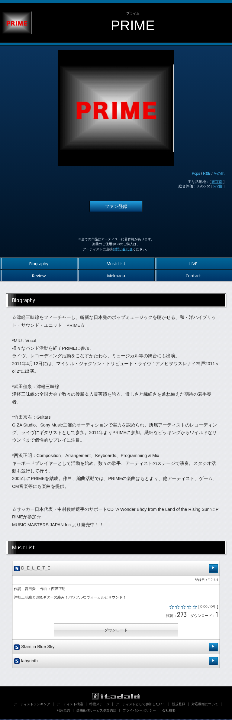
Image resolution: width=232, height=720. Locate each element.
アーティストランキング (32, 705)
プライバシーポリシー (139, 711)
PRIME (133, 25)
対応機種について (205, 705)
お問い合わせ (123, 249)
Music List (116, 263)
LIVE (193, 263)
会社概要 (169, 711)
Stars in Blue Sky (116, 648)
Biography (38, 263)
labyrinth (116, 662)
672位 (217, 186)
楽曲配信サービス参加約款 (96, 711)
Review (39, 275)
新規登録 (178, 705)
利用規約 (63, 711)
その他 (219, 173)
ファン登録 (116, 206)
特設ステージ (99, 705)
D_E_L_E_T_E (116, 568)
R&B (207, 173)
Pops (196, 173)
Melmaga (116, 275)
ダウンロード (116, 631)
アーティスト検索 (69, 705)
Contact (193, 275)
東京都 (216, 182)
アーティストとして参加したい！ (141, 705)
